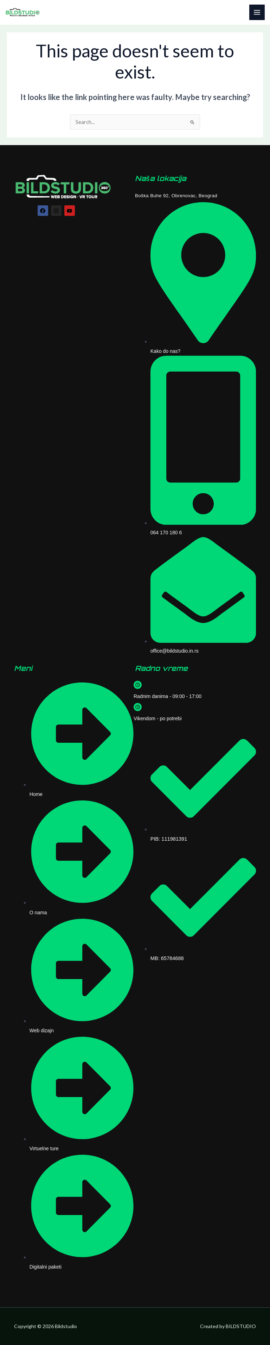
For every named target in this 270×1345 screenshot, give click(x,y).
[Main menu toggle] (257, 12)
